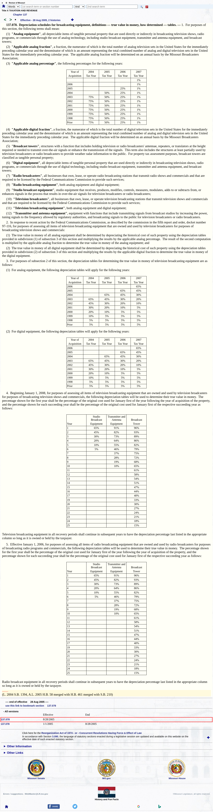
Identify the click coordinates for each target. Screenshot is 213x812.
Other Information (19, 746)
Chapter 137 (20, 14)
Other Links (15, 752)
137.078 (5, 719)
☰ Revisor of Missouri (14, 3)
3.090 (55, 736)
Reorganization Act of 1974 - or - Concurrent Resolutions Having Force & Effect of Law (91, 733)
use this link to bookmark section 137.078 (30, 705)
